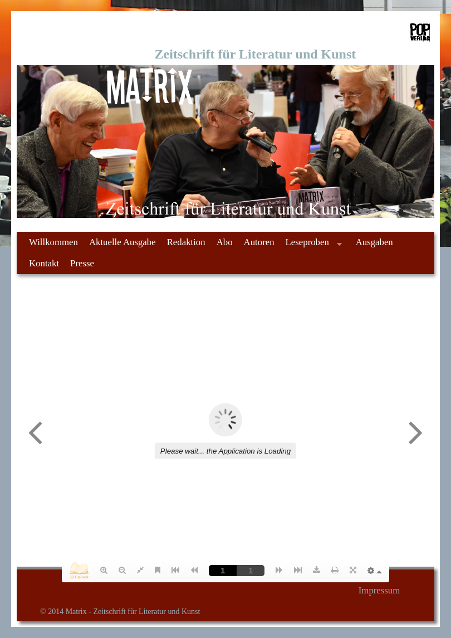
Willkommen (53, 242)
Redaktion (186, 242)
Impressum (379, 590)
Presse (82, 263)
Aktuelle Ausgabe (122, 242)
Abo (225, 242)
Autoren (259, 242)
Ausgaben (374, 242)
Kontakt (44, 263)
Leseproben (311, 245)
